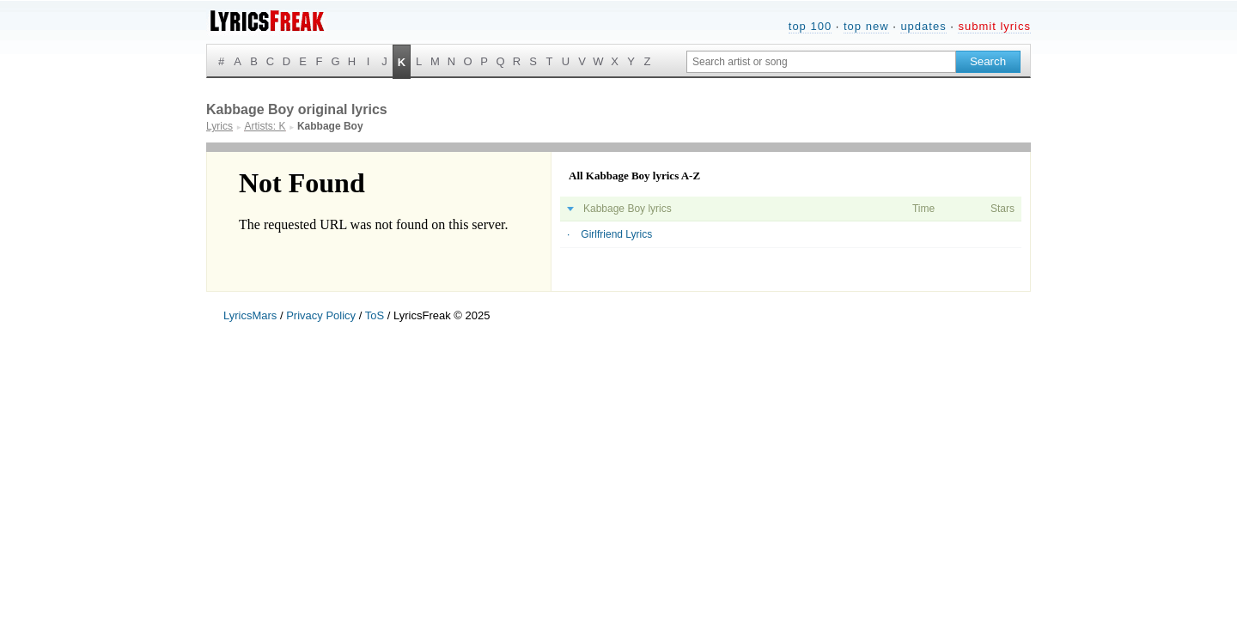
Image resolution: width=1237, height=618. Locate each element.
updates (923, 26)
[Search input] (821, 62)
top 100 (810, 26)
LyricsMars (250, 315)
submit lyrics (994, 26)
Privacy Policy (321, 315)
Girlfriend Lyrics (616, 234)
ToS (374, 315)
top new (866, 26)
